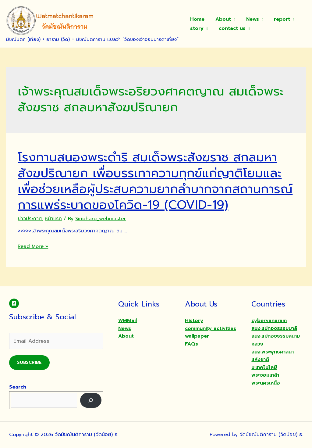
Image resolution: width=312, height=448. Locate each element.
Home (197, 19)
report (278, 19)
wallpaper (197, 336)
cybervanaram (269, 320)
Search (17, 387)
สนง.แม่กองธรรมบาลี (274, 328)
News (249, 19)
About (221, 19)
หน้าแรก (53, 218)
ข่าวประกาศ (30, 218)
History (194, 320)
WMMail (127, 320)
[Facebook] (14, 303)
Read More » (33, 246)
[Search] (91, 400)
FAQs (191, 344)
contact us (230, 28)
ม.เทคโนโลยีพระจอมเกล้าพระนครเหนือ (265, 375)
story (196, 28)
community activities (210, 328)
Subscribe (29, 362)
